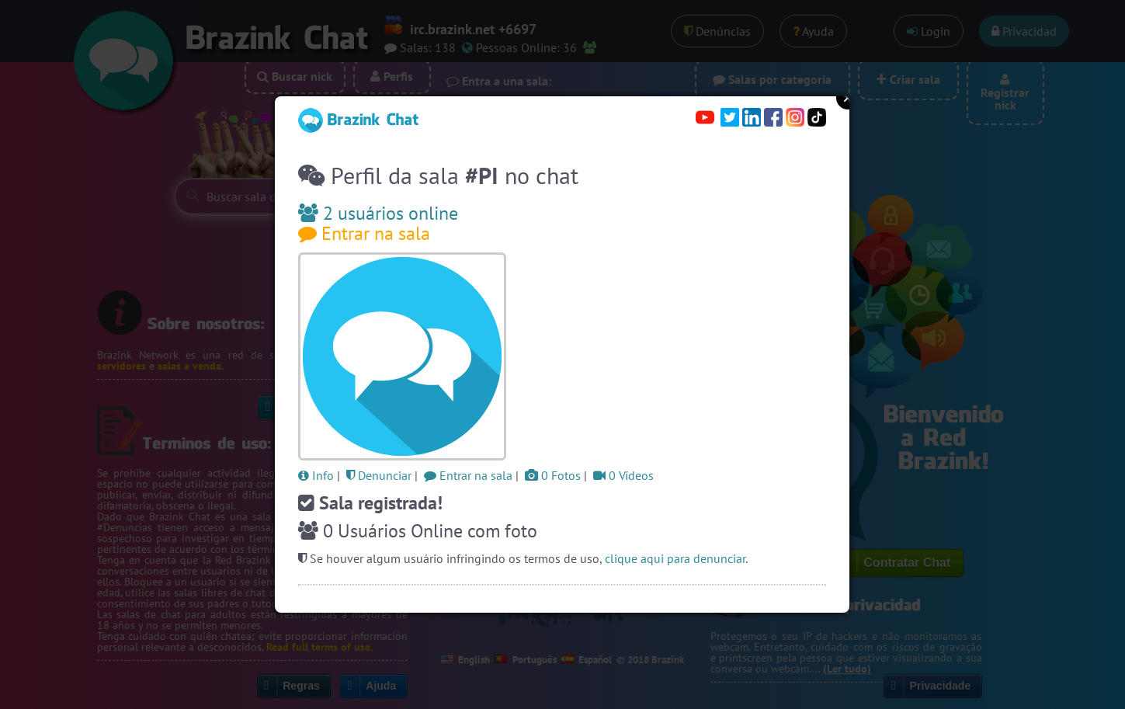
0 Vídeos (623, 475)
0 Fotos (553, 475)
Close (847, 97)
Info (316, 475)
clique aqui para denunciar (675, 558)
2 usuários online (378, 213)
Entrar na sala (364, 233)
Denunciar (378, 475)
